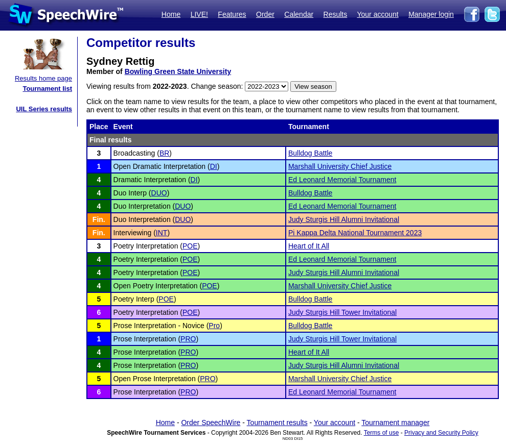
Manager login (431, 14)
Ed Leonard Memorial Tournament (342, 180)
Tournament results (277, 422)
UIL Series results (44, 109)
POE (190, 246)
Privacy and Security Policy (441, 432)
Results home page (43, 78)
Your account (377, 14)
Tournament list (47, 88)
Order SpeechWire (210, 422)
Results (336, 14)
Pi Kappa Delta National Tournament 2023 (355, 233)
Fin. (99, 219)
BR (164, 153)
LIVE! (199, 14)
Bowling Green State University (178, 71)
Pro (214, 325)
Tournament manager (395, 422)
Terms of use (381, 432)
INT (162, 233)
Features (232, 14)
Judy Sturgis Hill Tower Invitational (342, 312)
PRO (188, 339)
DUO (159, 193)
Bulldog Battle (310, 153)
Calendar (298, 14)
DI (213, 166)
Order (265, 14)
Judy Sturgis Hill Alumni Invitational (343, 219)
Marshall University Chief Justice (340, 166)
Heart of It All (308, 246)
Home (171, 14)
